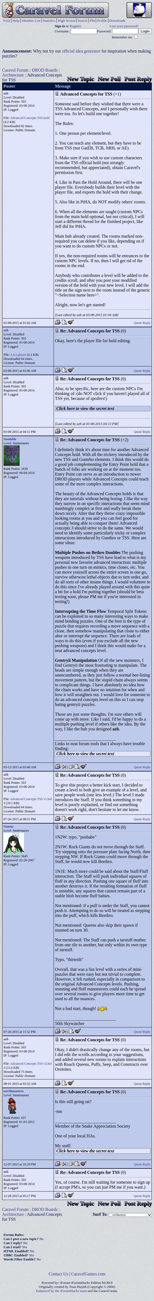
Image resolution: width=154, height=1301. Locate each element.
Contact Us (58, 1274)
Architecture (13, 75)
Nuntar (9, 826)
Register (75, 26)
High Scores (66, 21)
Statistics (49, 21)
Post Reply (138, 78)
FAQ (6, 21)
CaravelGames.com (88, 1274)
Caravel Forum (15, 70)
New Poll (109, 78)
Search (82, 21)
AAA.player (18, 355)
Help (16, 21)
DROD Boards (45, 70)
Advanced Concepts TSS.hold (29, 118)
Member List (31, 21)
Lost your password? (124, 26)
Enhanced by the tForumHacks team (61, 1291)
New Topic (80, 78)
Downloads (117, 21)
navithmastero (14, 1091)
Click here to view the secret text (85, 408)
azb (6, 93)
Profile (102, 21)
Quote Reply (142, 323)
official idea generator (81, 51)
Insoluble (10, 439)
